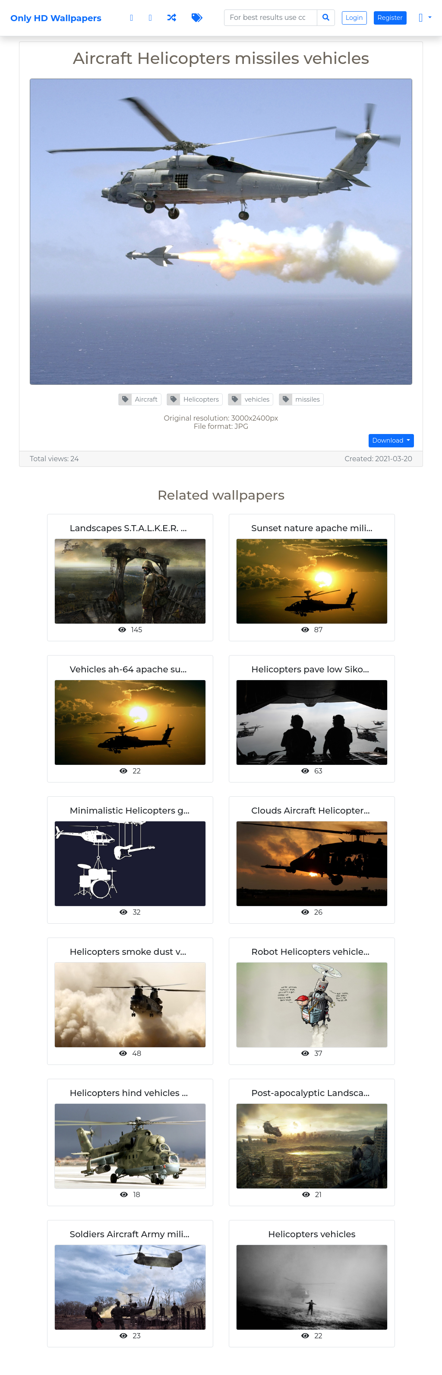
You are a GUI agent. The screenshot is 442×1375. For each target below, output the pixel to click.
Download (389, 440)
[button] (139, 399)
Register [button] (390, 18)
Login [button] (354, 18)
